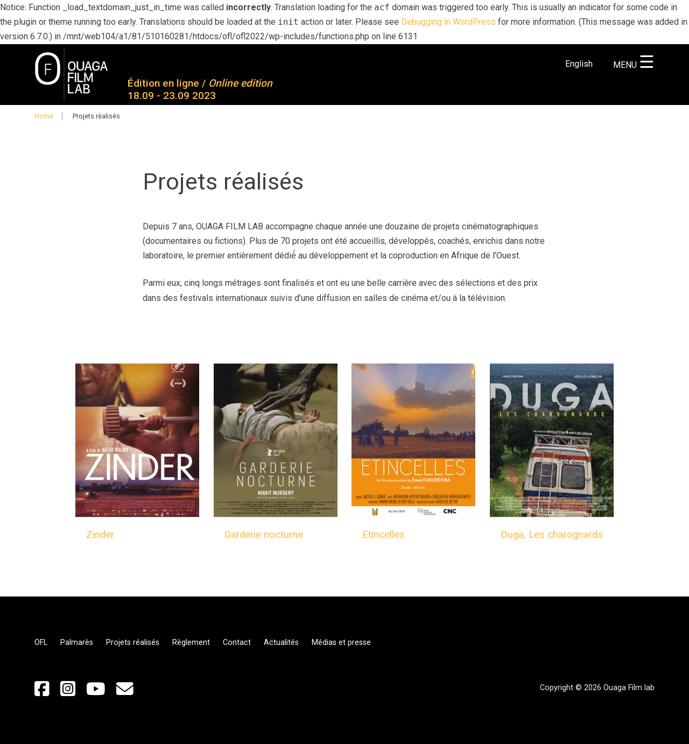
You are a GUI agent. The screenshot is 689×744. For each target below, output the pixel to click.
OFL (40, 642)
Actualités (281, 642)
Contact (237, 642)
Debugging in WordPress (448, 22)
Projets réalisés (132, 642)
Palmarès (76, 642)
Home (43, 116)
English (579, 64)
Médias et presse (341, 642)
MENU (634, 65)
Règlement (191, 642)
